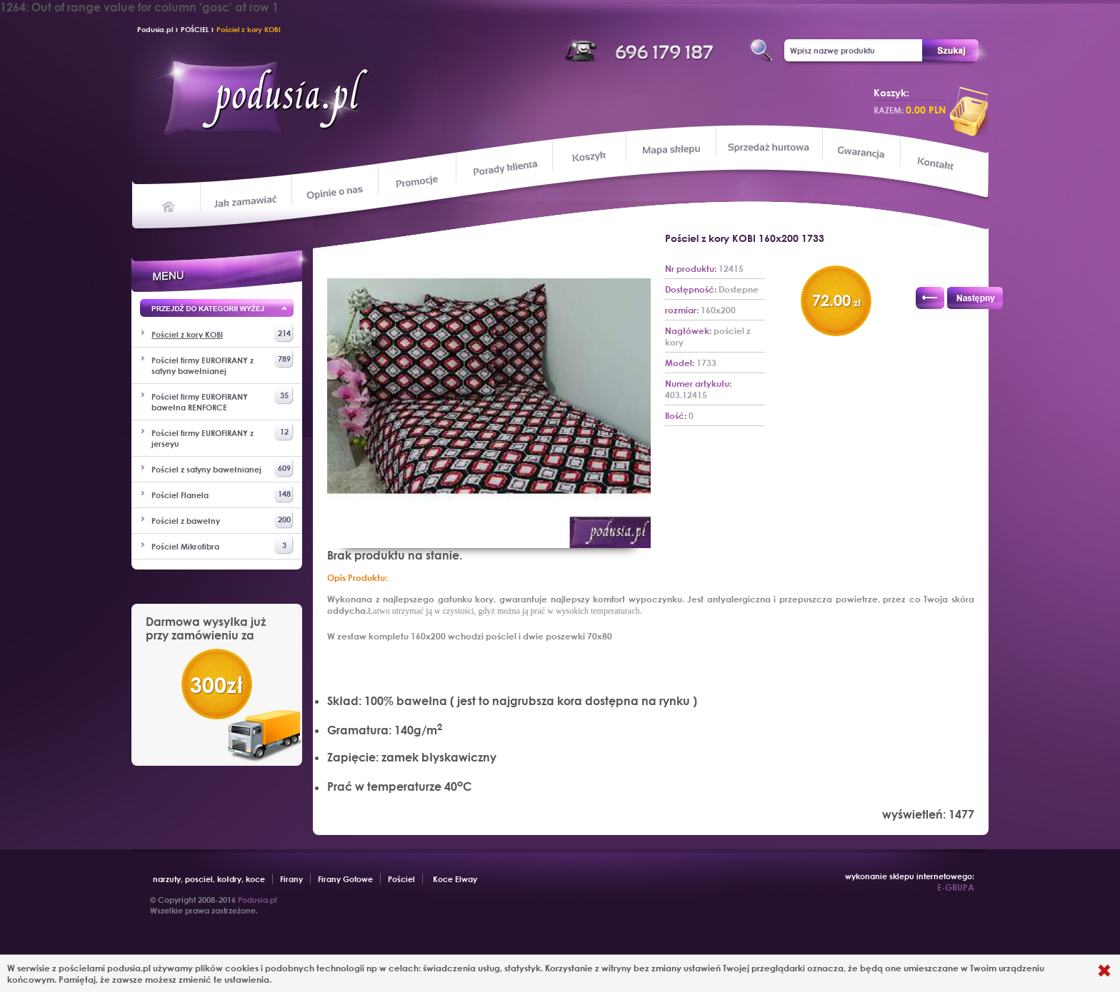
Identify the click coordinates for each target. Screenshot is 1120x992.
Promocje (417, 180)
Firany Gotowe (345, 879)
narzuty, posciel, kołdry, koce (209, 879)
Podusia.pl (155, 29)
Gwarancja (859, 152)
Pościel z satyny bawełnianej (222, 467)
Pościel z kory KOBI (248, 29)
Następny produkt (975, 298)
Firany (291, 879)
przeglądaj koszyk (969, 111)
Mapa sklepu (672, 148)
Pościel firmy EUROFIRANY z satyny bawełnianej (222, 362)
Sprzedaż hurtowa (768, 147)
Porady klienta (504, 168)
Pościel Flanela (222, 493)
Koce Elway (455, 879)
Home (169, 205)
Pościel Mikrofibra (222, 545)
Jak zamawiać (247, 200)
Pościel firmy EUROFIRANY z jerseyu (222, 435)
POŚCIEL (195, 29)
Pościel (401, 879)
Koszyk (588, 157)
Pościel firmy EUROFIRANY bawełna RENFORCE (222, 399)
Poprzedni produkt (930, 298)
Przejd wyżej (216, 310)
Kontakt (936, 165)
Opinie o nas (334, 191)
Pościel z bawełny (222, 519)
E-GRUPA (955, 887)
